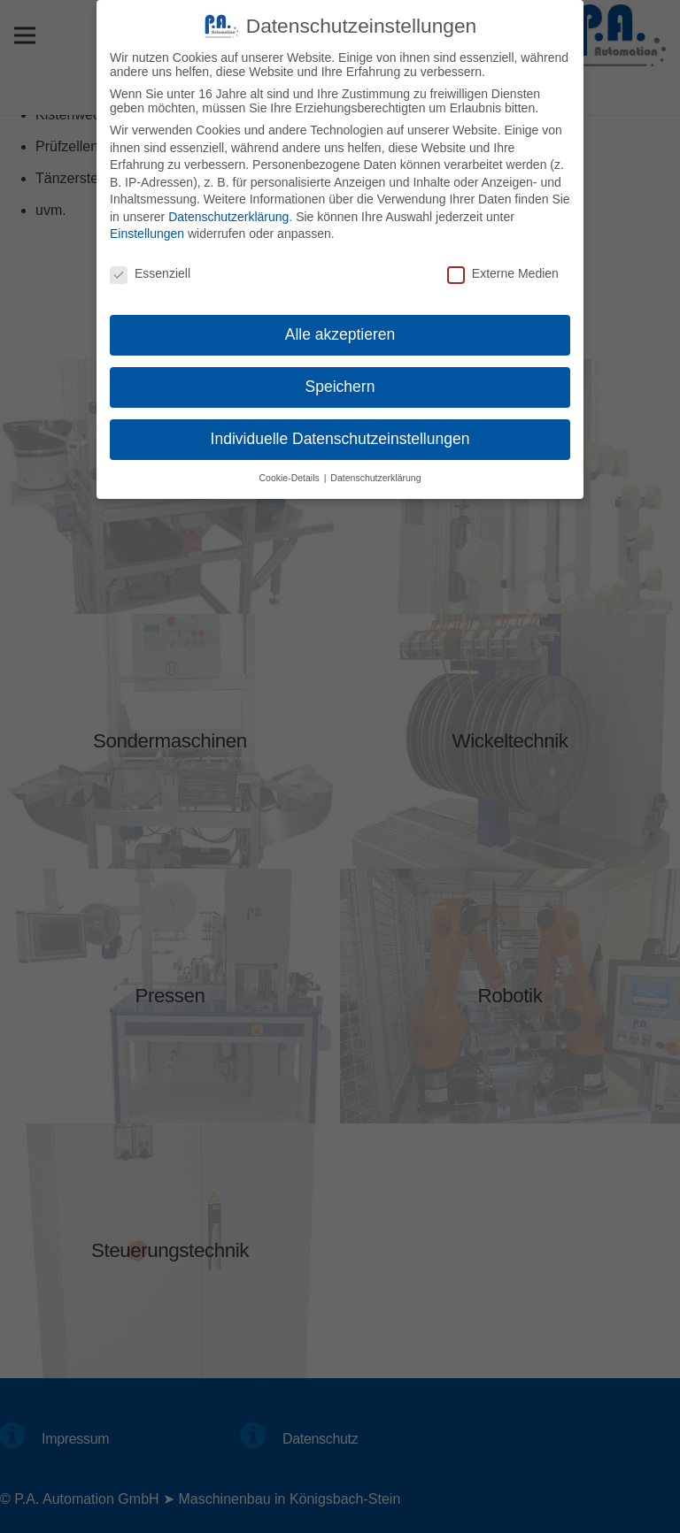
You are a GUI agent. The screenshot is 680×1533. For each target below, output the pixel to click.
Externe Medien (503, 270)
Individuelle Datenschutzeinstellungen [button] (340, 434)
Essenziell (150, 270)
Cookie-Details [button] (290, 473)
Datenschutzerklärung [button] (375, 473)
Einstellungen (147, 230)
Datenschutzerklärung (228, 212)
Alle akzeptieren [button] (340, 331)
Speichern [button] (340, 382)
